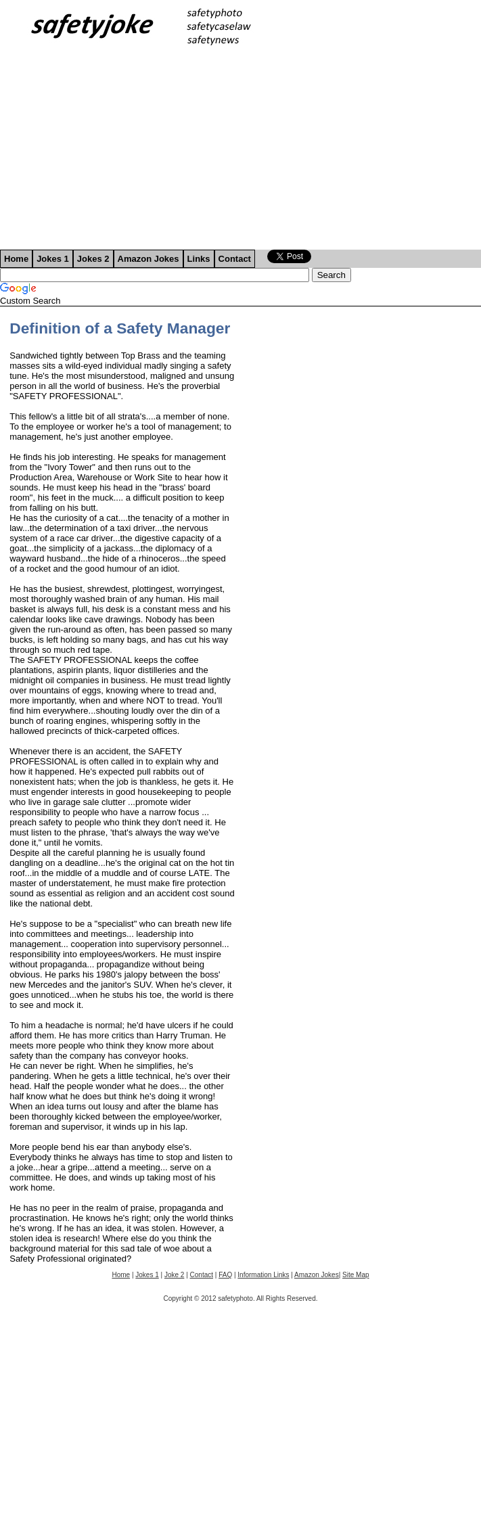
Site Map (355, 1275)
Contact (235, 259)
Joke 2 (174, 1275)
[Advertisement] (240, 148)
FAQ (225, 1275)
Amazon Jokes (148, 259)
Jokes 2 (93, 259)
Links (198, 259)
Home (16, 259)
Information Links (263, 1275)
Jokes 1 (53, 259)
